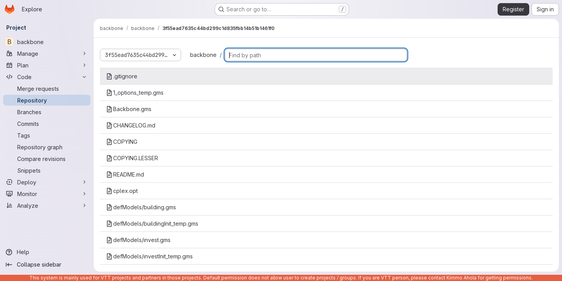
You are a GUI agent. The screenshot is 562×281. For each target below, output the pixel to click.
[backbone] (47, 41)
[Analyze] (47, 205)
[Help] (47, 252)
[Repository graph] (47, 146)
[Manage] (47, 53)
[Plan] (47, 65)
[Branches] (47, 111)
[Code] (47, 76)
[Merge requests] (47, 88)
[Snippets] (47, 170)
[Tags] (47, 135)
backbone (203, 54)
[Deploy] (47, 182)
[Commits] (47, 123)
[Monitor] (47, 193)
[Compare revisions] (47, 158)
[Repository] (47, 100)
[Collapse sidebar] (47, 264)
